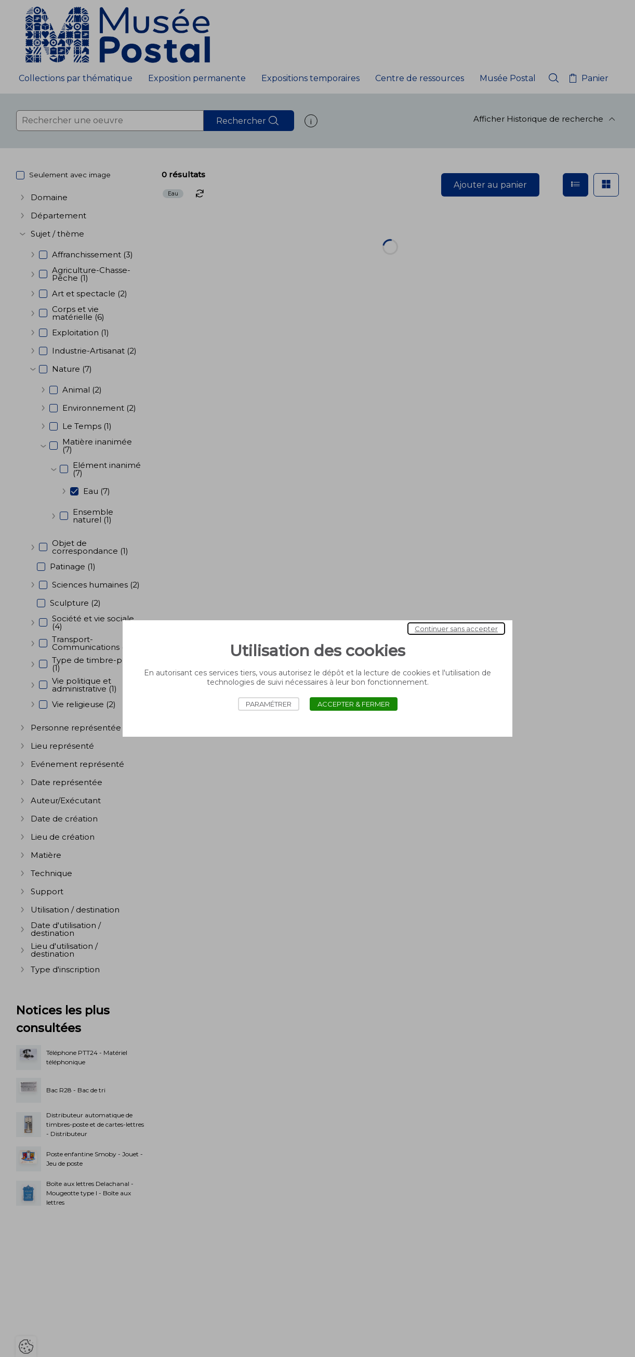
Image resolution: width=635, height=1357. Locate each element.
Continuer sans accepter (456, 628)
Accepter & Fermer (353, 704)
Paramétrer (269, 704)
